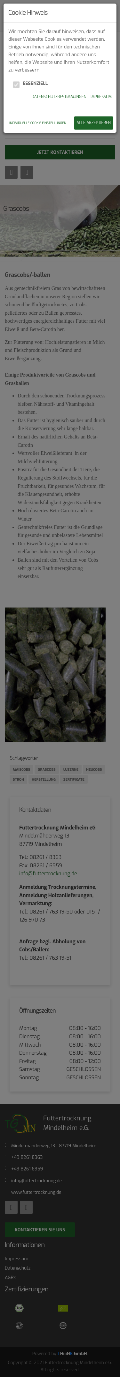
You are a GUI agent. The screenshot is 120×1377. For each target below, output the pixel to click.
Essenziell (35, 84)
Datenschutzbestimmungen (59, 96)
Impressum (101, 96)
